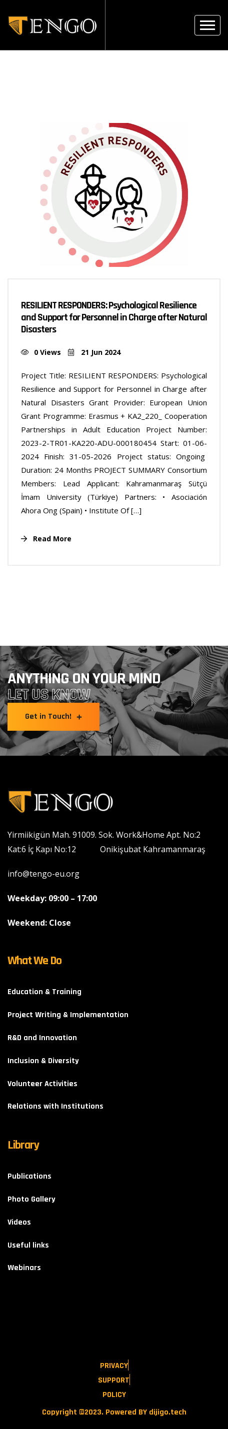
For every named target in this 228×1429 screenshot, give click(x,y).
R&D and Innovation (42, 1038)
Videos (19, 1222)
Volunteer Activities (43, 1084)
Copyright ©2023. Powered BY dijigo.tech (114, 1413)
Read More (46, 538)
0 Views (41, 352)
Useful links (28, 1245)
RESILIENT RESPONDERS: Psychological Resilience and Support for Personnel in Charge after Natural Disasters (114, 317)
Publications (30, 1176)
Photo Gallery (32, 1199)
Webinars (24, 1268)
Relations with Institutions (56, 1106)
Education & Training (45, 992)
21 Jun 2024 (94, 352)
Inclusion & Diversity (43, 1061)
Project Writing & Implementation (68, 1015)
